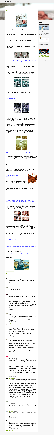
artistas (8, 271)
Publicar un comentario (9, 430)
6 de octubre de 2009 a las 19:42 (13, 353)
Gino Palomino (11, 419)
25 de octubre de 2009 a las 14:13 (13, 428)
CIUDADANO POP (7, 1)
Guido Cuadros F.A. (11, 278)
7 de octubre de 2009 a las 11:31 (13, 409)
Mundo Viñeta (34, 29)
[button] (6, 10)
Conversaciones (12, 271)
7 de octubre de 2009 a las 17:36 (13, 417)
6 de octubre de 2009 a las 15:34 (13, 321)
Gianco (9, 313)
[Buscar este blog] (49, 1)
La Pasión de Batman (41, 30)
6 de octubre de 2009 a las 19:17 (13, 336)
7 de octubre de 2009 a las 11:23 (13, 376)
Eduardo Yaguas (11, 411)
